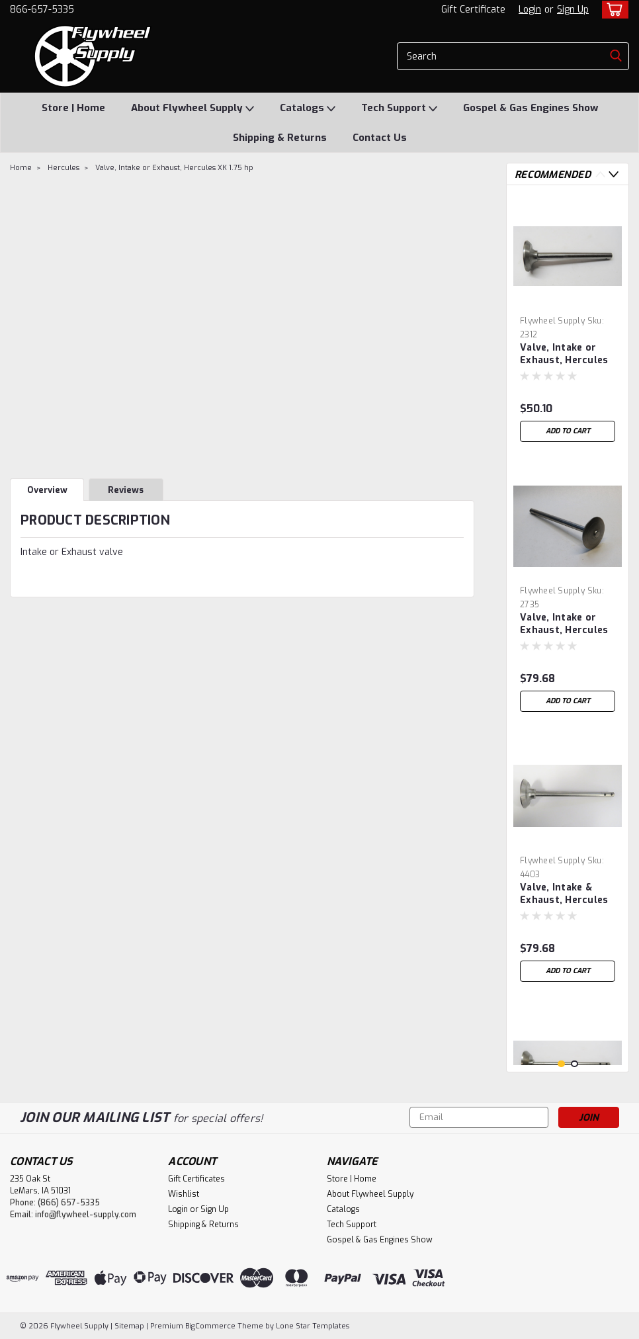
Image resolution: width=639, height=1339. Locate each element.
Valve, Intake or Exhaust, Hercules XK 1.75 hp (174, 168)
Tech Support (399, 108)
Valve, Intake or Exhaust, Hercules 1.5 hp (564, 354)
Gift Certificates (196, 1179)
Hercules (63, 168)
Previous (600, 174)
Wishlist (183, 1194)
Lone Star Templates (312, 1326)
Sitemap (129, 1326)
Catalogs (307, 108)
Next (613, 174)
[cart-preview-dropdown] (612, 10)
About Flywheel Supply (192, 108)
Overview (47, 490)
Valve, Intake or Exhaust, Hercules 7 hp (564, 624)
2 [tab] (574, 1064)
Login (530, 9)
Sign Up (573, 9)
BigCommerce (210, 1326)
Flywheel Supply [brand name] (552, 321)
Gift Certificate (473, 9)
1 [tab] (561, 1064)
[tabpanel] (567, 322)
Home (21, 168)
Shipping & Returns (280, 137)
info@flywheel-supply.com (85, 1214)
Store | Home (73, 107)
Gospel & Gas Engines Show (530, 107)
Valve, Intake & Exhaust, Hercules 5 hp (564, 894)
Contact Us (380, 137)
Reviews (126, 490)
